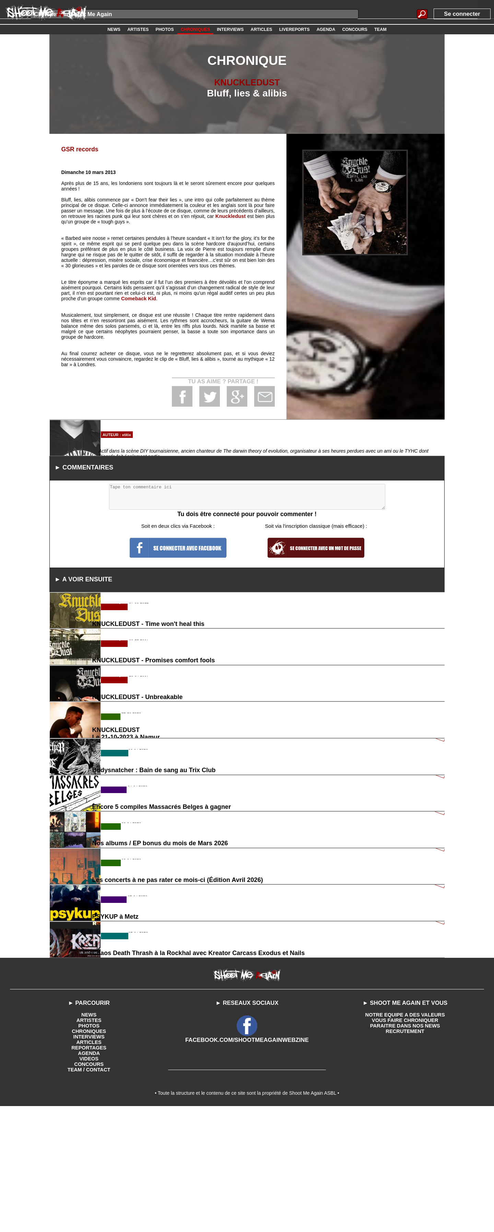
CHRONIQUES (89, 1154)
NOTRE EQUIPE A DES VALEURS (405, 1137)
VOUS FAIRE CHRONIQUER (404, 1143)
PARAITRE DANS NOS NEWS (405, 1148)
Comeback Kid (137, 298)
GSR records (79, 149)
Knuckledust (230, 216)
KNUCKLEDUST (246, 82)
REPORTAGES (89, 1170)
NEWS (89, 1137)
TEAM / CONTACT (89, 1192)
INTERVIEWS (89, 1159)
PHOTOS (89, 1148)
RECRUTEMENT (405, 1154)
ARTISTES (89, 1143)
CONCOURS (89, 1187)
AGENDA (89, 1176)
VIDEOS (89, 1181)
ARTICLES (89, 1165)
